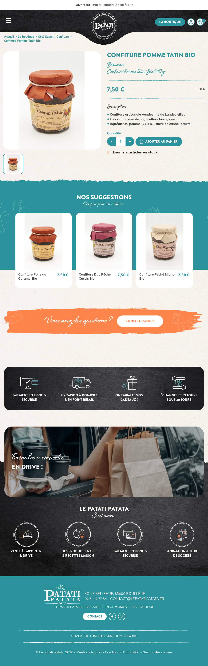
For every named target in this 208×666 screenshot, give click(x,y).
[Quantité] (121, 141)
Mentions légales (89, 652)
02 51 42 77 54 (95, 598)
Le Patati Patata (68, 606)
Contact (94, 616)
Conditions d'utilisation (122, 652)
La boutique (170, 22)
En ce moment (117, 606)
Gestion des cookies (157, 652)
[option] (43, 250)
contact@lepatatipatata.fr (137, 598)
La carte (93, 606)
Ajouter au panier (159, 141)
